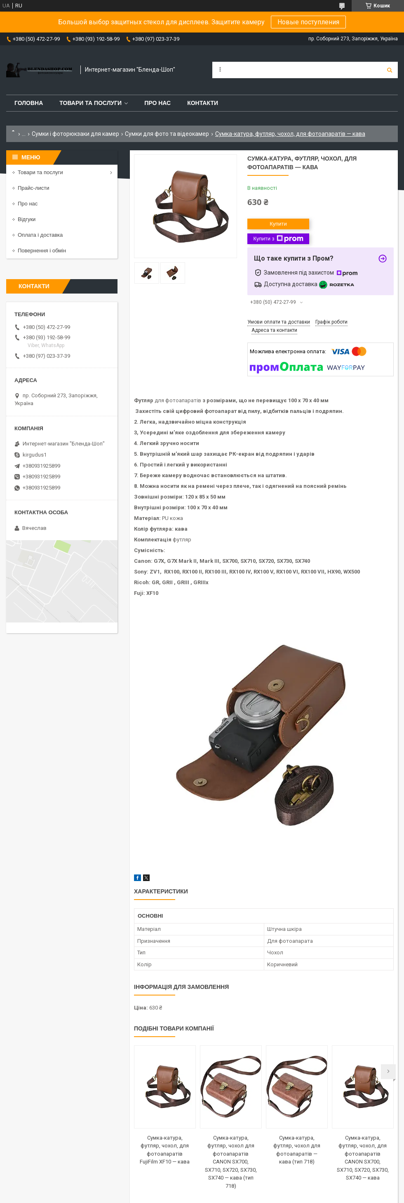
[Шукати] (389, 70)
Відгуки (26, 219)
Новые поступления (308, 22)
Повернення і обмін (42, 250)
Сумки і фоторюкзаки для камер (75, 134)
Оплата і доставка (40, 235)
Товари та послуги (90, 103)
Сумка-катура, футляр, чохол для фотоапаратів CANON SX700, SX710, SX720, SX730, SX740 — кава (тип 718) (231, 1162)
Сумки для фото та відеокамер (167, 134)
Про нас (157, 103)
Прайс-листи (33, 188)
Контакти (202, 103)
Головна (28, 103)
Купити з (278, 238)
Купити (278, 224)
